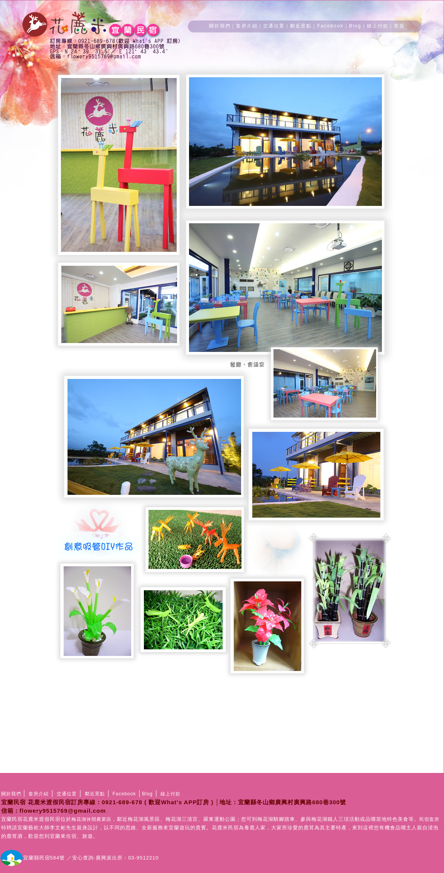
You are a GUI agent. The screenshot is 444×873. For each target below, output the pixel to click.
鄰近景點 (301, 26)
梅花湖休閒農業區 (91, 819)
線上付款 (377, 26)
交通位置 (274, 26)
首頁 (399, 26)
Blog (355, 26)
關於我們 (220, 26)
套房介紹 (247, 26)
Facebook (330, 26)
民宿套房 (429, 819)
